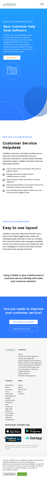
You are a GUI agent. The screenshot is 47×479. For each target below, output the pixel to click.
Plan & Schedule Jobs (8, 389)
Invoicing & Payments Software (9, 415)
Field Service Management (28, 356)
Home (20, 354)
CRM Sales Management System (10, 396)
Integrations (9, 420)
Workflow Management (27, 376)
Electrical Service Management (30, 363)
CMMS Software (24, 371)
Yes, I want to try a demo (23, 322)
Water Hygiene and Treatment (29, 361)
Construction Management (28, 367)
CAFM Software (23, 374)
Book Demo (12, 57)
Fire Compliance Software (28, 369)
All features (9, 385)
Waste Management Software (29, 365)
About (20, 387)
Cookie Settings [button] (9, 474)
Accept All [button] (22, 474)
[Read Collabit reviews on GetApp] (33, 439)
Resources (22, 389)
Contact (21, 394)
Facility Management (26, 358)
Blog (20, 392)
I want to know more (21, 329)
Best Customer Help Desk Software (9, 407)
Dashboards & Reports (10, 401)
